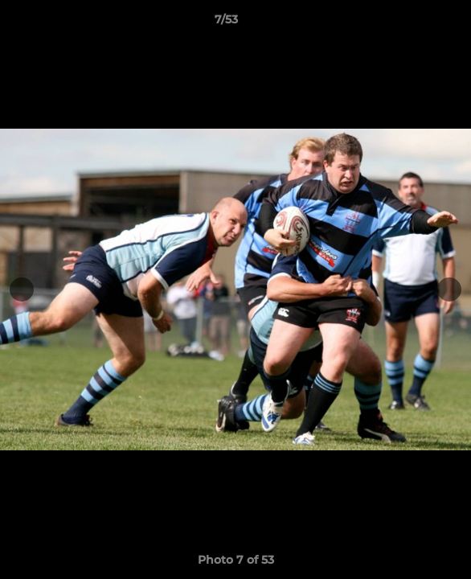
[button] (413, 23)
